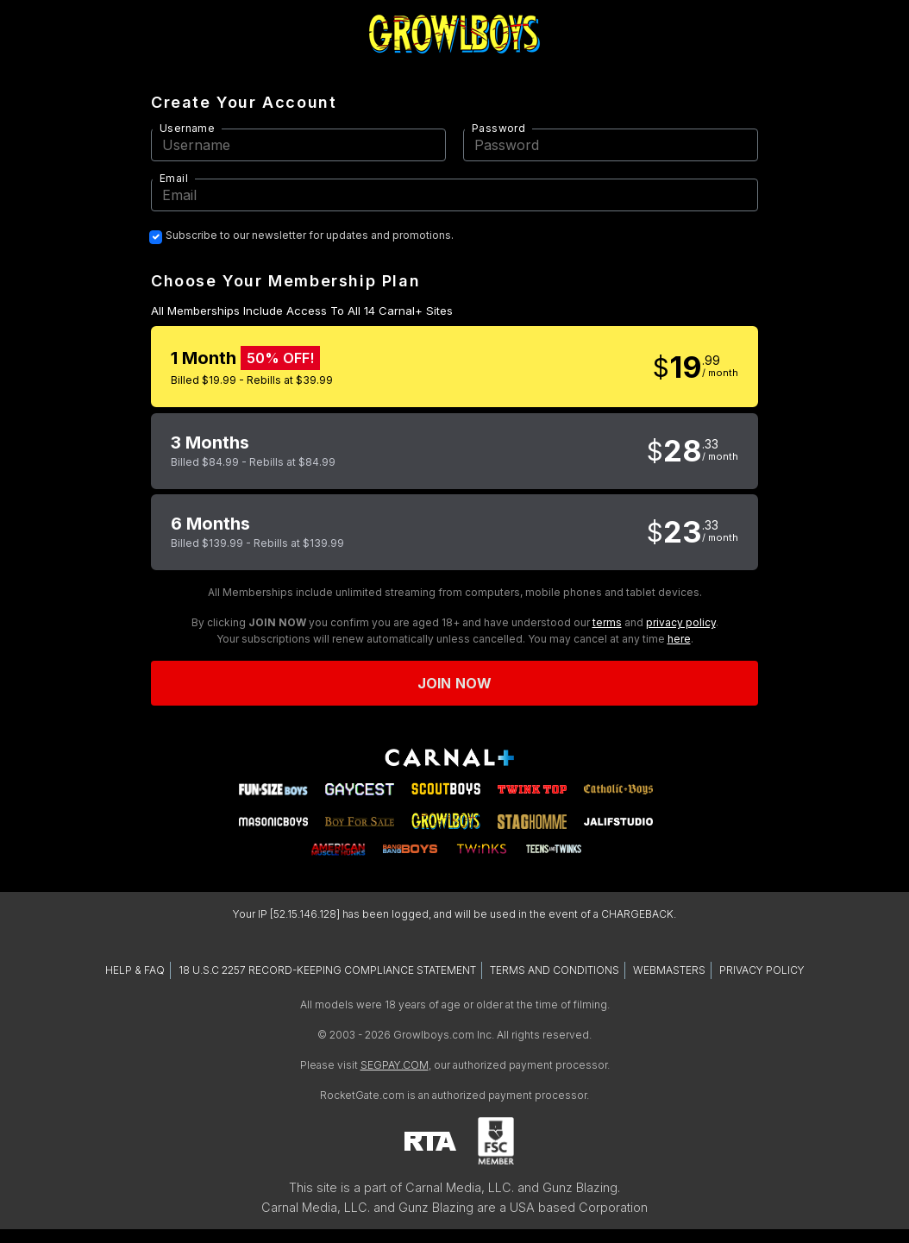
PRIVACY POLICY (762, 970)
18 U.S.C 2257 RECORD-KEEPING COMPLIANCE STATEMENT (327, 970)
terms (607, 622)
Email (174, 178)
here (679, 638)
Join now (454, 683)
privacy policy (681, 622)
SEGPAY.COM (394, 1064)
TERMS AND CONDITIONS (554, 970)
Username (187, 128)
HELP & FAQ (135, 970)
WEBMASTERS (669, 970)
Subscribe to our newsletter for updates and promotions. (310, 235)
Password (498, 128)
